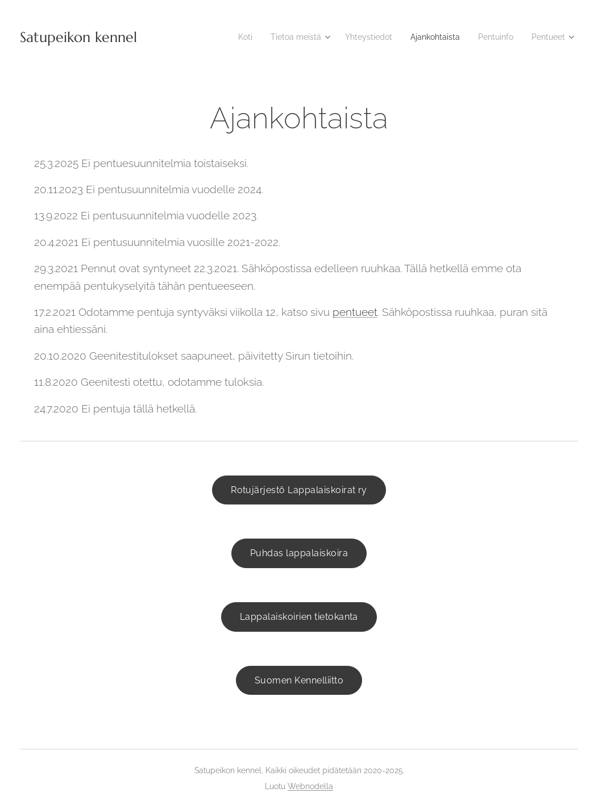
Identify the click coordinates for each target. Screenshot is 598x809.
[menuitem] (225, 37)
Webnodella (310, 786)
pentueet (355, 312)
